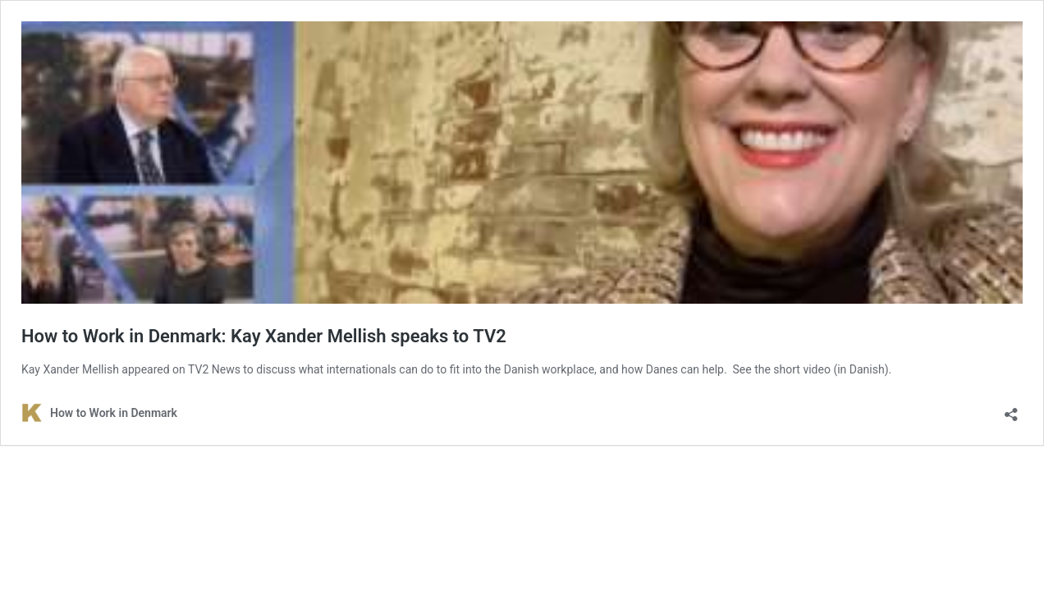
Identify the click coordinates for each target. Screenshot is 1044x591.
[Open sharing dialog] (1011, 409)
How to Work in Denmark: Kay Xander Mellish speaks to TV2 (263, 336)
